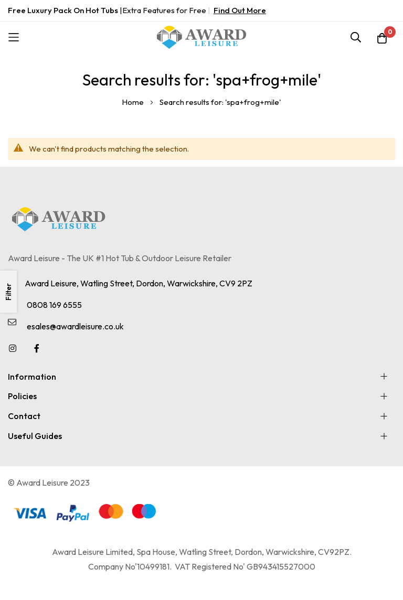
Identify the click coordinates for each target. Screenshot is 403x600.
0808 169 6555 (54, 304)
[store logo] (201, 37)
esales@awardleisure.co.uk (75, 326)
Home (133, 102)
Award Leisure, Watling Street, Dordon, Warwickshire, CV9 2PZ (138, 283)
